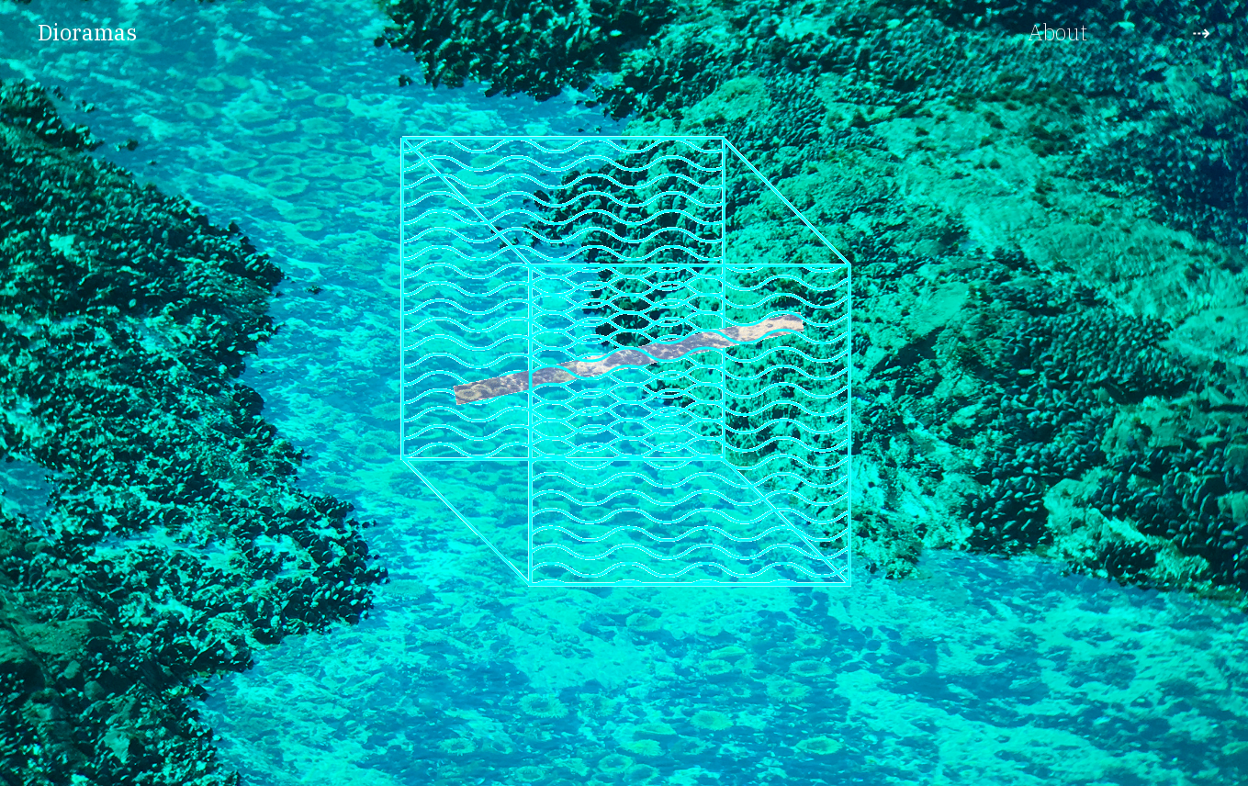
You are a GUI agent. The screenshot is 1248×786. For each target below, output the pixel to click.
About (1057, 32)
